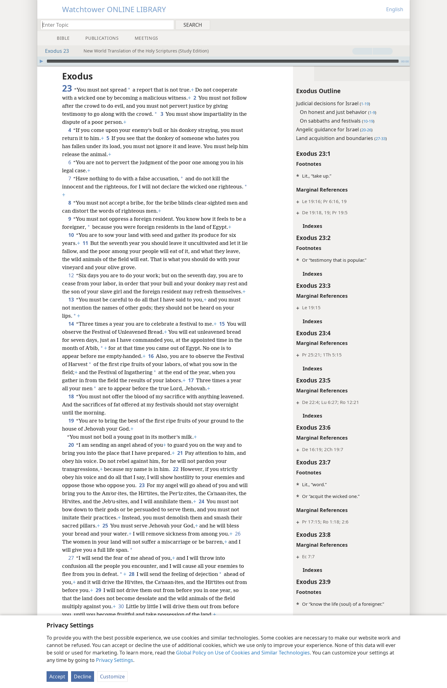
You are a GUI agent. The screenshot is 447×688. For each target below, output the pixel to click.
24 (66, 517)
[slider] (223, 61)
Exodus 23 (54, 51)
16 (157, 364)
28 (131, 582)
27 (71, 566)
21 (180, 461)
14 (71, 331)
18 (71, 404)
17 (201, 388)
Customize (112, 676)
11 (85, 243)
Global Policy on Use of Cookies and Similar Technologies (243, 652)
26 (112, 549)
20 (71, 453)
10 (71, 235)
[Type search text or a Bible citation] (104, 24)
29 (111, 598)
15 (222, 331)
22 (175, 477)
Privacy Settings (114, 660)
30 (121, 614)
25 (159, 533)
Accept (57, 676)
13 (71, 307)
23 (142, 493)
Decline (82, 676)
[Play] (41, 61)
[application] (223, 61)
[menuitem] (402, 24)
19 (71, 428)
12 (71, 275)
